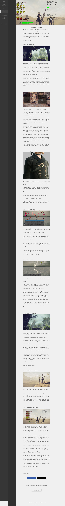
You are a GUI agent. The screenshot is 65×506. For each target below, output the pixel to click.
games (27, 485)
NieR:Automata (32, 485)
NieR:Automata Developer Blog (41, 485)
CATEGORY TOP (36, 490)
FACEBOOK (31, 478)
